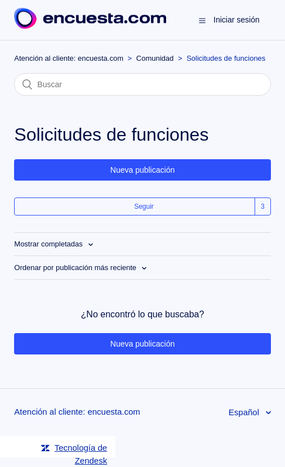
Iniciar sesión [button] (236, 19)
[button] (202, 20)
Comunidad (155, 58)
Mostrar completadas (49, 244)
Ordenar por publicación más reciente (76, 267)
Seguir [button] (144, 206)
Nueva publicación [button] (142, 169)
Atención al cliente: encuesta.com (68, 58)
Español (245, 412)
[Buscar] (142, 84)
